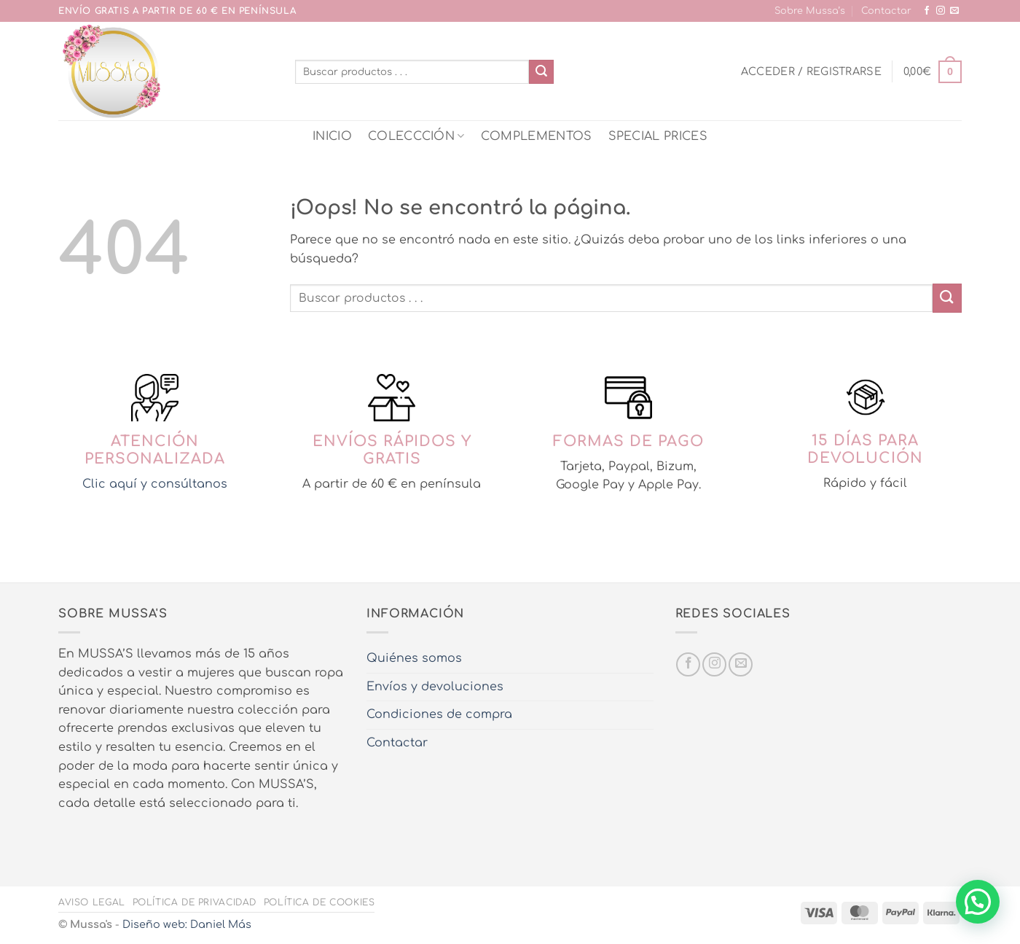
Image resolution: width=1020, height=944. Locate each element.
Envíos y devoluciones (434, 686)
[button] (811, 71)
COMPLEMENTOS (536, 136)
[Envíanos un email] (954, 11)
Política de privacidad (194, 902)
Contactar (886, 11)
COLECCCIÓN (416, 136)
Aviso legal (91, 902)
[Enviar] (541, 72)
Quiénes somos (414, 658)
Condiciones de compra (439, 714)
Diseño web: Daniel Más (186, 924)
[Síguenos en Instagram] (940, 11)
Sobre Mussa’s (809, 11)
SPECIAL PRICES (657, 136)
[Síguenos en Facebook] (926, 11)
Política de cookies (319, 902)
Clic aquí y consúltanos (154, 484)
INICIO (332, 136)
